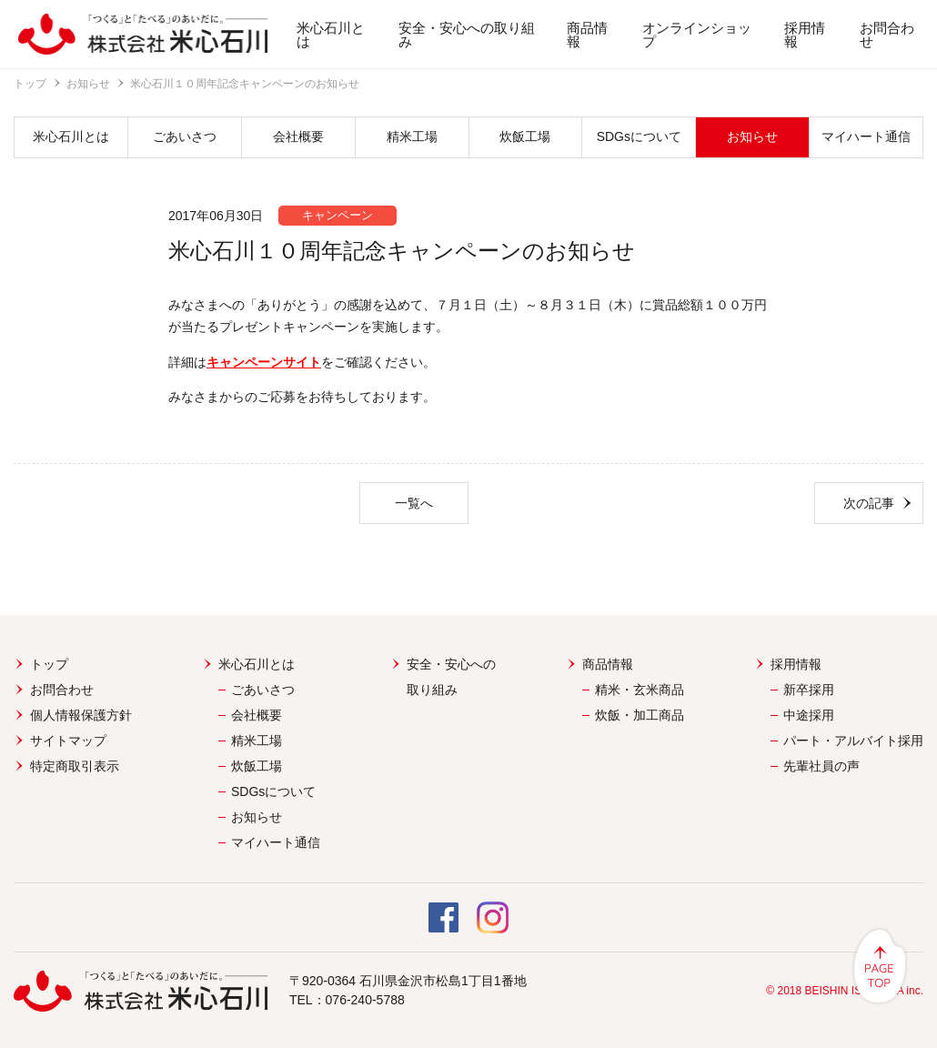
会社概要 (298, 136)
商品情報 (587, 34)
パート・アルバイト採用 (853, 740)
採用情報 (804, 34)
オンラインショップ (696, 34)
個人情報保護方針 (81, 715)
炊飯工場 (524, 136)
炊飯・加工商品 (639, 715)
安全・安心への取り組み (466, 34)
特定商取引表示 (74, 766)
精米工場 (412, 136)
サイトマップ (68, 740)
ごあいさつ (185, 136)
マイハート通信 (866, 136)
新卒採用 (808, 689)
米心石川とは (331, 34)
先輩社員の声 (821, 766)
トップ (30, 83)
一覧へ (414, 503)
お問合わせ (887, 34)
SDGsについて (639, 136)
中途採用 (808, 715)
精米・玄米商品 (639, 689)
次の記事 (868, 503)
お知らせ (88, 83)
